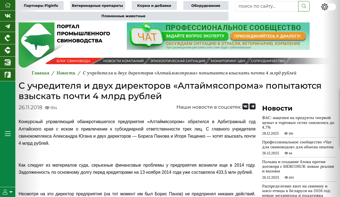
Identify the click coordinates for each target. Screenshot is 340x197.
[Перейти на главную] (7, 5)
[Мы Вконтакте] (7, 16)
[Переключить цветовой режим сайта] (328, 7)
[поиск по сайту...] (266, 6)
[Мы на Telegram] (253, 106)
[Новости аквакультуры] (7, 63)
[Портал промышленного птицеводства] (7, 38)
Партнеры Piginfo (41, 6)
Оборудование (205, 6)
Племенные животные (123, 16)
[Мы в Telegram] (7, 26)
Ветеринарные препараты (97, 6)
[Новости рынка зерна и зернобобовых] (7, 75)
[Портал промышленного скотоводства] (7, 50)
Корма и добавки (154, 6)
